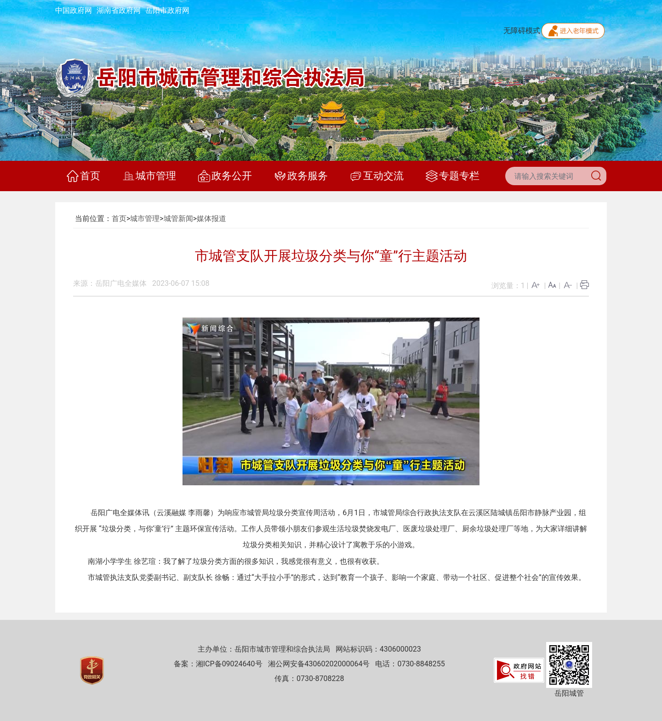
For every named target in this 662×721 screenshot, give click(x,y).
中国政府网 (73, 10)
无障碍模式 (521, 30)
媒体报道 (211, 218)
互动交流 (377, 176)
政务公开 (225, 176)
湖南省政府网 (119, 10)
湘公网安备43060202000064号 (319, 663)
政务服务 (301, 176)
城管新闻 (178, 218)
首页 (83, 176)
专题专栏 (452, 176)
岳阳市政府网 (167, 10)
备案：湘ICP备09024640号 (218, 663)
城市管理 (149, 176)
